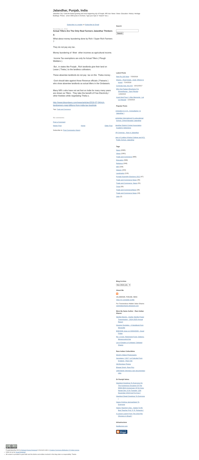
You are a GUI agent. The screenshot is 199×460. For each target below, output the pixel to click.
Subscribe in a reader (75, 25)
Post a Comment (59, 122)
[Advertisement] (82, 136)
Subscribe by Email (92, 25)
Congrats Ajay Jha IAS (124, 86)
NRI (117, 167)
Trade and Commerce (64, 109)
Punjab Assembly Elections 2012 (128, 177)
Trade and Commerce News (126, 190)
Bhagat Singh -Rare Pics (125, 367)
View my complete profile (125, 300)
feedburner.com (122, 426)
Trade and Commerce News (126, 180)
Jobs (118, 196)
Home (83, 126)
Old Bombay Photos (123, 364)
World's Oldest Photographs (126, 355)
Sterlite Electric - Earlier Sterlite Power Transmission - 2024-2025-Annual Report (130, 319)
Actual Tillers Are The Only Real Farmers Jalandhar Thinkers (82, 31)
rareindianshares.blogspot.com (127, 306)
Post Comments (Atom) (71, 130)
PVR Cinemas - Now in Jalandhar (126, 133)
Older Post (108, 126)
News (118, 150)
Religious (119, 163)
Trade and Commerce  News (126, 183)
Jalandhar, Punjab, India (70, 10)
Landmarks (120, 173)
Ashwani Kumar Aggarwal (29, 450)
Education (119, 160)
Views (118, 153)
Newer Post (57, 126)
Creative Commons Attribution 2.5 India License (64, 450)
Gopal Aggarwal (21, 452)
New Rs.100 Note (122, 77)
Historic (119, 170)
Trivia (118, 186)
